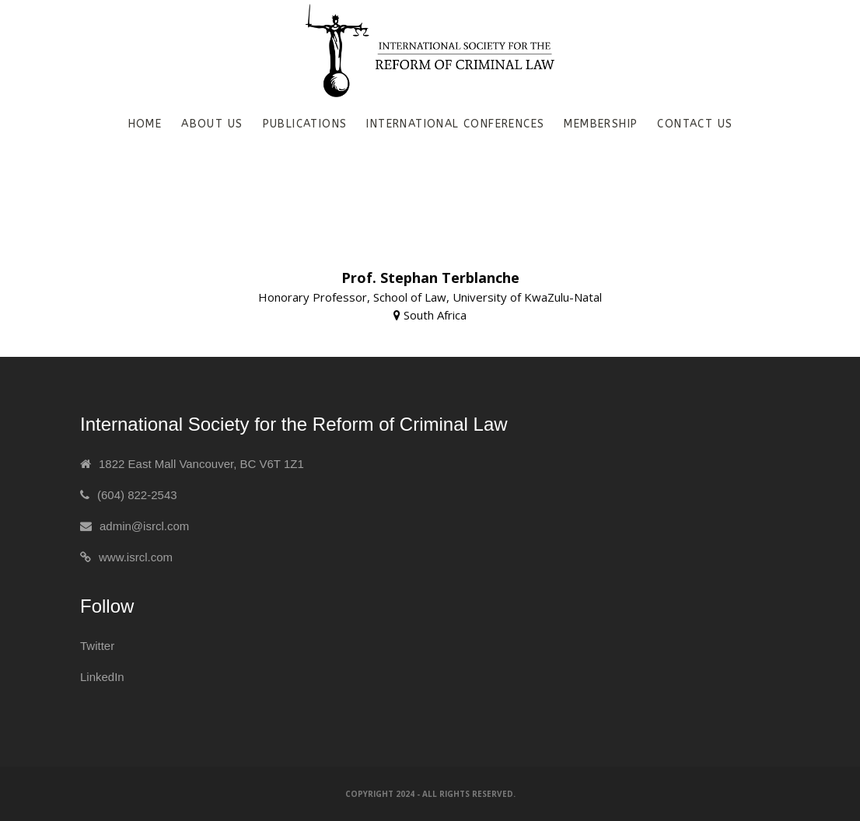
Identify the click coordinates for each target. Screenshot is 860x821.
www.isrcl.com (136, 557)
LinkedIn (102, 676)
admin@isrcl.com (144, 526)
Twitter (97, 645)
